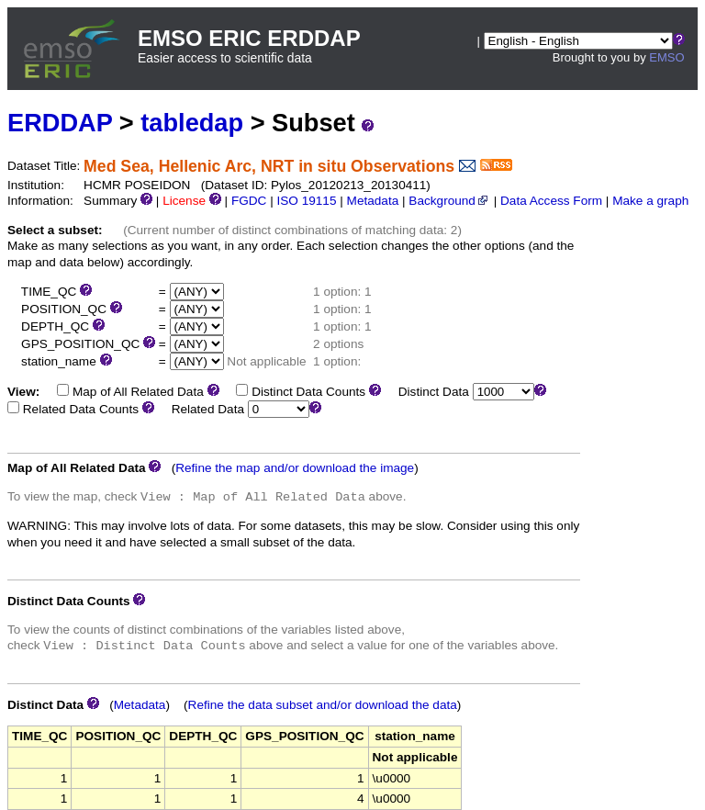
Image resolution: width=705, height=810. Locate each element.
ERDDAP (59, 122)
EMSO (666, 57)
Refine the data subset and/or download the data (322, 705)
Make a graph (650, 201)
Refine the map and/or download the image (294, 468)
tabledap (191, 122)
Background (449, 201)
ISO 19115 (306, 201)
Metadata (373, 201)
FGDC (249, 201)
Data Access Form (551, 201)
